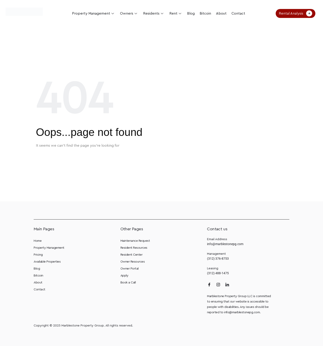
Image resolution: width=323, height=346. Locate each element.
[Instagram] (218, 284)
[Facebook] (209, 284)
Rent (175, 13)
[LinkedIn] (227, 284)
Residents (154, 13)
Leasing (212, 268)
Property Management (94, 13)
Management (216, 253)
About (220, 13)
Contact (236, 13)
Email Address (217, 239)
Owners (130, 13)
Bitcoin (204, 13)
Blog (190, 13)
